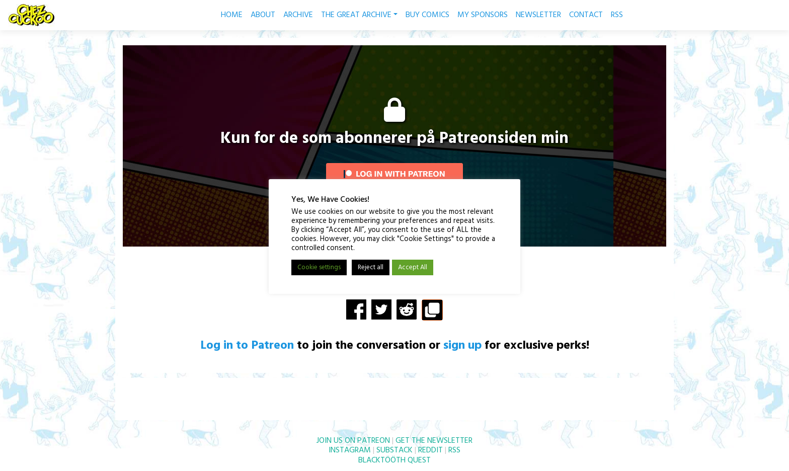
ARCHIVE (298, 15)
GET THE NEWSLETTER (434, 440)
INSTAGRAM (350, 450)
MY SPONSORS (482, 15)
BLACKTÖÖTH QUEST (394, 460)
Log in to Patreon (247, 345)
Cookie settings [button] (319, 267)
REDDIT (430, 450)
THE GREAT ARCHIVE (359, 15)
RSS (617, 15)
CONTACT (586, 15)
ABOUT (263, 15)
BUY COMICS (427, 15)
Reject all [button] (370, 267)
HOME (232, 15)
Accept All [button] (412, 267)
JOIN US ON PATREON (353, 440)
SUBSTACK (394, 450)
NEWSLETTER (538, 15)
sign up (462, 345)
